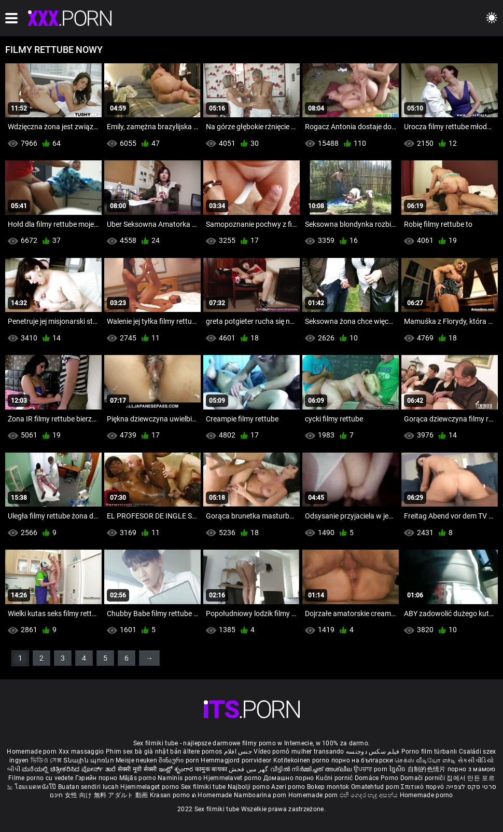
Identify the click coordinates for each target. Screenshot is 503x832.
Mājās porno (138, 778)
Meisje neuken (136, 760)
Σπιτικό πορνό (423, 786)
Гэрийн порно (97, 778)
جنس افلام (238, 751)
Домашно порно (289, 778)
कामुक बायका (212, 769)
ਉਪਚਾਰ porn (371, 769)
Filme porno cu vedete (40, 778)
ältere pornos (202, 751)
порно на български (362, 760)
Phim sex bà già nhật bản (143, 751)
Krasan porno (171, 795)
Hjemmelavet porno (233, 778)
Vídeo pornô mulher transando (299, 751)
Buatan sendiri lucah (89, 786)
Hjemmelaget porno (150, 786)
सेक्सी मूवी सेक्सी (137, 769)
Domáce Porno (377, 778)
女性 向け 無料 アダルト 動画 (106, 795)
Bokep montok (328, 786)
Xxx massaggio (81, 751)
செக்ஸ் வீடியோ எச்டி (425, 760)
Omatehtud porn (376, 786)
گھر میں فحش (249, 769)
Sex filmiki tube (203, 786)
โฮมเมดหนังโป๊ (36, 786)
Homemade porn (32, 751)
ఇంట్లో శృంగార (177, 769)
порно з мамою (472, 769)
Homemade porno (426, 795)
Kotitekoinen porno (302, 760)
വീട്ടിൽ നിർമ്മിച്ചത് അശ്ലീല (312, 769)
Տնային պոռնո (89, 760)
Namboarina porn (261, 795)
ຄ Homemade (213, 795)
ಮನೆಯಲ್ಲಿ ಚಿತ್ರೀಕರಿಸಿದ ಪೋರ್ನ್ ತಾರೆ (69, 769)
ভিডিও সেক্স (46, 760)
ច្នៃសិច (398, 769)
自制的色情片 (428, 769)
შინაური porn (180, 760)
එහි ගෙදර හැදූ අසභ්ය (370, 795)
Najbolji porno (249, 786)
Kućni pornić (335, 778)
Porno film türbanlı (429, 751)
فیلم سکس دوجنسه (373, 751)
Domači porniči (423, 778)
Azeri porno (289, 786)
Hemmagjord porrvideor (237, 760)
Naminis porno (180, 778)
